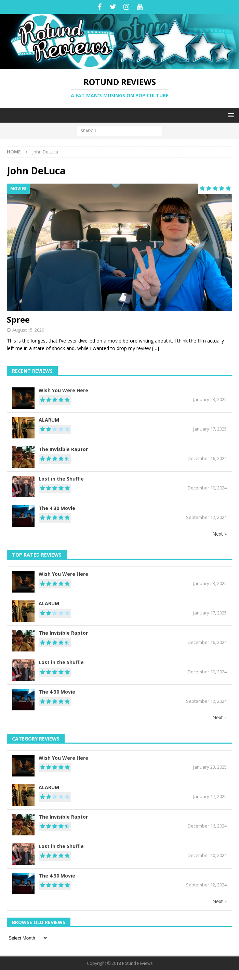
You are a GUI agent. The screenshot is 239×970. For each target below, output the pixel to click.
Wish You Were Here (63, 390)
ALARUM (49, 419)
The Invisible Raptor (63, 449)
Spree (18, 319)
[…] (155, 348)
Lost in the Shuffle (61, 478)
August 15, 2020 (28, 330)
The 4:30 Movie (57, 508)
